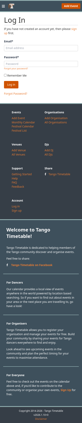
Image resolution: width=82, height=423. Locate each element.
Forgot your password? (16, 68)
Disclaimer (41, 419)
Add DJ (49, 150)
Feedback (18, 186)
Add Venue (19, 150)
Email (8, 41)
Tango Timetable (59, 174)
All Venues (18, 154)
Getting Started (22, 174)
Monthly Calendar (23, 122)
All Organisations (56, 122)
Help (15, 178)
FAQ (14, 182)
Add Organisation (56, 118)
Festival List (19, 130)
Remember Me (15, 75)
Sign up (17, 210)
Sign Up (66, 390)
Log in (16, 206)
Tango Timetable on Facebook (31, 265)
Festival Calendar (23, 126)
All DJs (49, 154)
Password (11, 57)
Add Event (71, 6)
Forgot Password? (15, 93)
